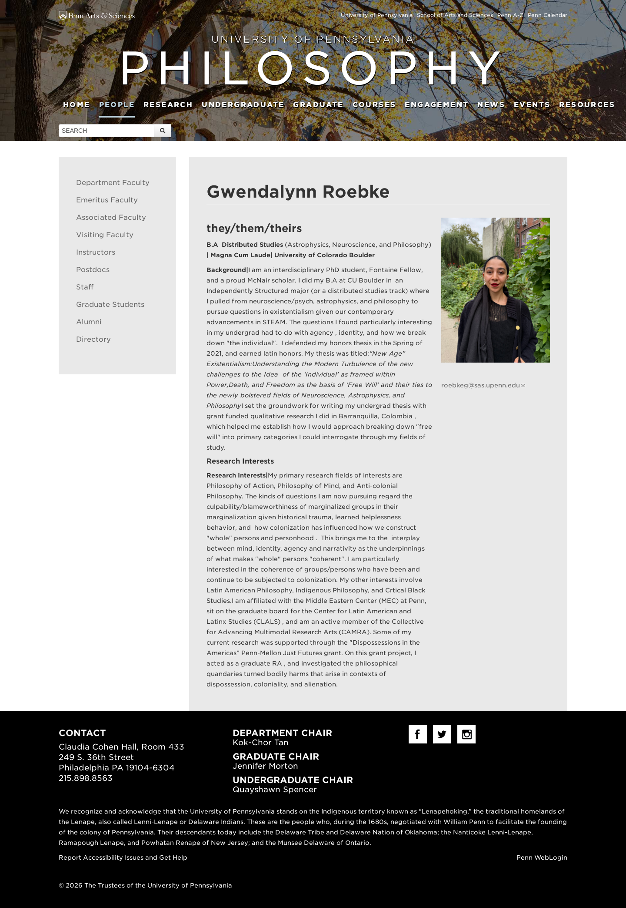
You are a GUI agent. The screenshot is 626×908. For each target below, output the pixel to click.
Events (532, 105)
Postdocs (93, 270)
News (491, 105)
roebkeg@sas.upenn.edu (480, 385)
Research (168, 105)
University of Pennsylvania (377, 15)
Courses (374, 105)
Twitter (442, 734)
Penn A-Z (510, 15)
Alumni (89, 322)
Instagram (466, 734)
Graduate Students (110, 304)
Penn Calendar (547, 15)
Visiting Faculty (104, 235)
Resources (587, 105)
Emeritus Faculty (107, 200)
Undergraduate (243, 105)
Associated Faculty (111, 217)
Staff (84, 287)
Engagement (437, 105)
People (117, 105)
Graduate (318, 105)
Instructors (95, 252)
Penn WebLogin (541, 857)
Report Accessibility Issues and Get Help (123, 857)
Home (76, 105)
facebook (418, 734)
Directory (93, 339)
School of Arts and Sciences (455, 15)
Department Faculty (113, 182)
